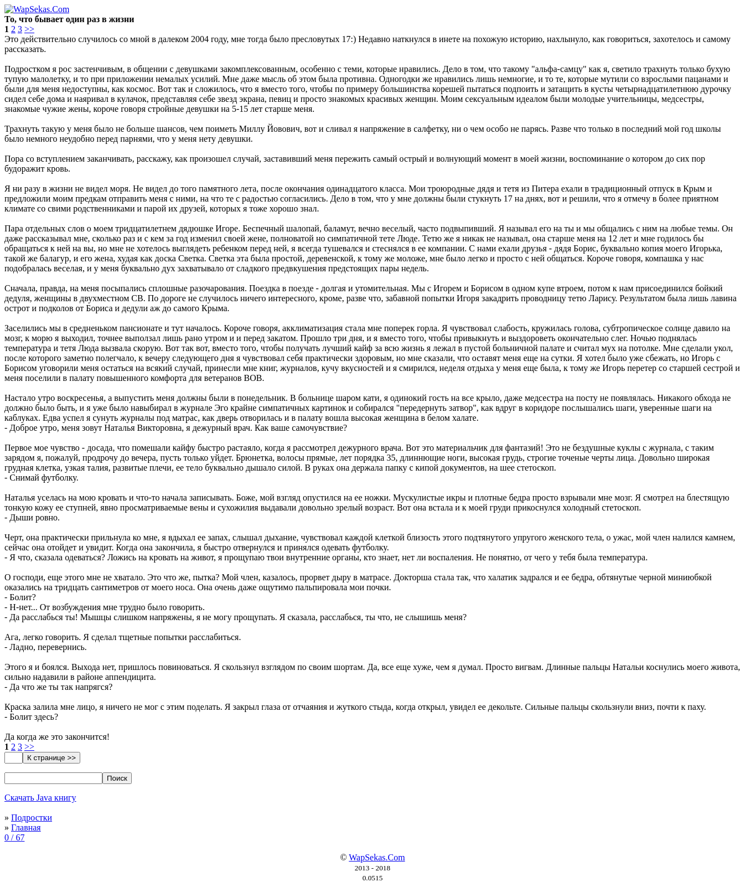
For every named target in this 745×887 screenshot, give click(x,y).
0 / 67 (14, 837)
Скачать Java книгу (40, 797)
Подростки (31, 817)
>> (29, 29)
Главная (26, 827)
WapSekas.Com (377, 857)
